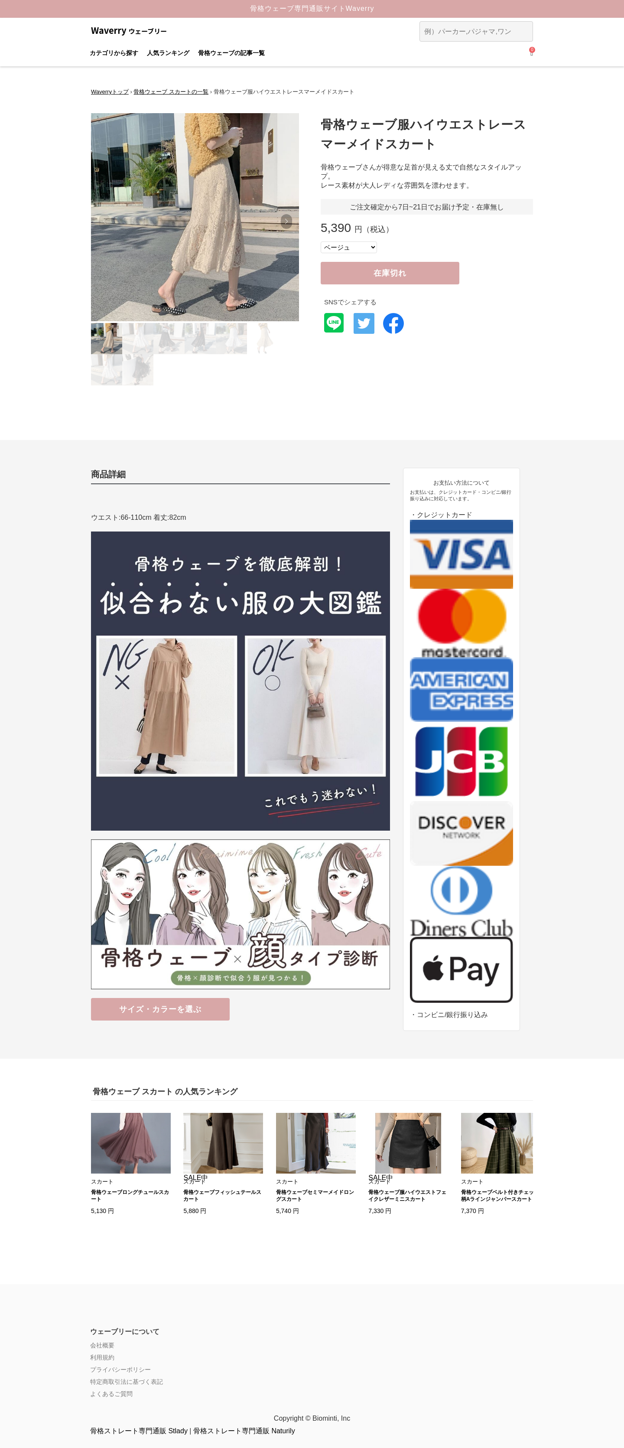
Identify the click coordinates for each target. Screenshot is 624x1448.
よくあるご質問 (111, 1393)
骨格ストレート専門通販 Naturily (244, 1431)
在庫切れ (390, 273)
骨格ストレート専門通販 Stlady (139, 1431)
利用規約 (102, 1357)
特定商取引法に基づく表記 (126, 1381)
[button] (286, 221)
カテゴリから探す (114, 52)
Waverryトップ (110, 91)
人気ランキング (168, 52)
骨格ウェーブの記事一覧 (231, 52)
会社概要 (102, 1345)
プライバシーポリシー (120, 1369)
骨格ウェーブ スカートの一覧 (170, 91)
